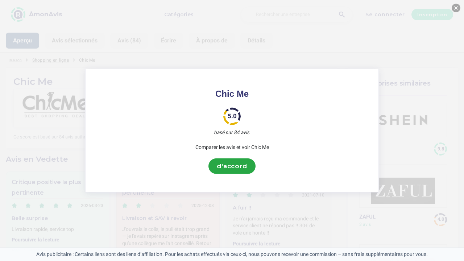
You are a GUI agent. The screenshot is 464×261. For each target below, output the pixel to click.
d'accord (232, 166)
